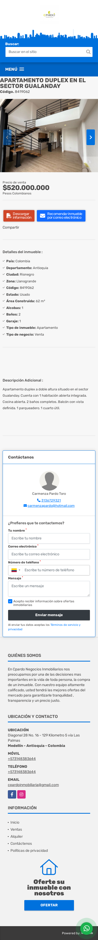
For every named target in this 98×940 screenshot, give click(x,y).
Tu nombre (17, 530)
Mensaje (15, 578)
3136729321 (51, 500)
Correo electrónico (23, 546)
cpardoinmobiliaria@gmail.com (33, 785)
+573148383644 (22, 759)
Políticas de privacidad (29, 850)
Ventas (16, 829)
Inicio (14, 822)
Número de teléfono (24, 562)
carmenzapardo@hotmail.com (51, 506)
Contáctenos (21, 843)
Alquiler (16, 836)
